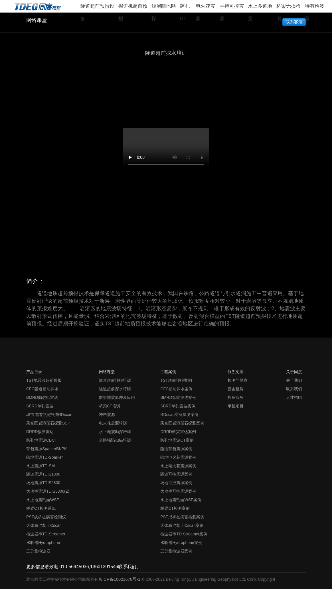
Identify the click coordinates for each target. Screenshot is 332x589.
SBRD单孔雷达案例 (177, 406)
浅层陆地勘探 (163, 8)
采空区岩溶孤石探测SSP (48, 423)
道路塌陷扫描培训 (115, 440)
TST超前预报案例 (176, 380)
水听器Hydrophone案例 (181, 542)
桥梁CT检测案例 (175, 508)
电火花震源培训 (113, 423)
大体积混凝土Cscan (44, 525)
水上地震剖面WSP (42, 499)
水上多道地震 (260, 8)
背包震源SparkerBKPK (46, 448)
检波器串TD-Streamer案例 (183, 534)
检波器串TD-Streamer (45, 534)
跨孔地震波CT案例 (177, 440)
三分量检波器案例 (176, 551)
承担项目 (236, 406)
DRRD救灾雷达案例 (178, 431)
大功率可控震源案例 (178, 491)
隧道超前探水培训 (115, 389)
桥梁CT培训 (109, 406)
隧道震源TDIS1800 (43, 474)
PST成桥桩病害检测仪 (46, 517)
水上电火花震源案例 (178, 466)
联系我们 (294, 389)
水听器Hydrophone (43, 542)
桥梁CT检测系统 (41, 508)
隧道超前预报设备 (97, 8)
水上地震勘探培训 (115, 431)
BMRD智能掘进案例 (178, 397)
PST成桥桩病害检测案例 (182, 517)
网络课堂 (36, 20)
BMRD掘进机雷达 (42, 397)
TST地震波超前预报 (44, 380)
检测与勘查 (238, 380)
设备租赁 (236, 389)
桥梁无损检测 (288, 8)
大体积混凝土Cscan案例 (182, 525)
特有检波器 (314, 8)
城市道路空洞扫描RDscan (49, 414)
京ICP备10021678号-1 (119, 579)
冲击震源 (107, 414)
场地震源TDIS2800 (43, 482)
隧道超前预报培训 (115, 380)
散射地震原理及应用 (117, 397)
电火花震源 (205, 8)
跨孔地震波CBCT (41, 440)
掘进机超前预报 (132, 8)
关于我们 (294, 380)
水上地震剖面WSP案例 (180, 499)
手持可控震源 (232, 8)
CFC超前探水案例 (176, 389)
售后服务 (236, 397)
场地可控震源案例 (176, 482)
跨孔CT (185, 8)
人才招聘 (294, 397)
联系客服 (294, 21)
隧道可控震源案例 (176, 474)
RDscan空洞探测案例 (179, 414)
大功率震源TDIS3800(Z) (47, 491)
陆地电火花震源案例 (178, 457)
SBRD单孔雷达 (39, 406)
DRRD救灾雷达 (40, 431)
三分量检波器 (38, 551)
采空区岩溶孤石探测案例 (182, 423)
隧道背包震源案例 (176, 448)
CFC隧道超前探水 (42, 389)
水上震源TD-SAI (40, 466)
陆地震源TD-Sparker (44, 457)
